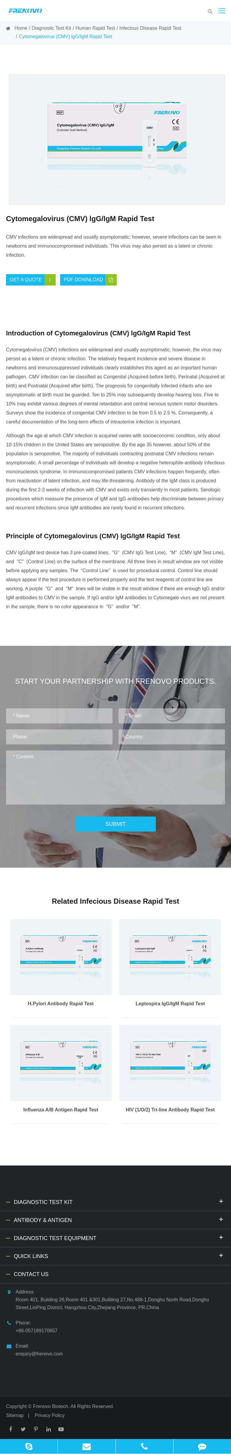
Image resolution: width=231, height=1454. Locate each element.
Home (20, 28)
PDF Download (90, 280)
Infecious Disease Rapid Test (150, 28)
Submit (115, 824)
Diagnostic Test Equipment (119, 1237)
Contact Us (31, 1274)
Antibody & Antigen (119, 1219)
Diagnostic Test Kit (51, 28)
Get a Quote (33, 280)
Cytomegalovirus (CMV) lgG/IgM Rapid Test (65, 36)
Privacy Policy (50, 1415)
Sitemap (15, 1415)
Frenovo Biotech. (51, 1406)
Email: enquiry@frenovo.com (34, 1349)
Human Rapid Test (95, 28)
